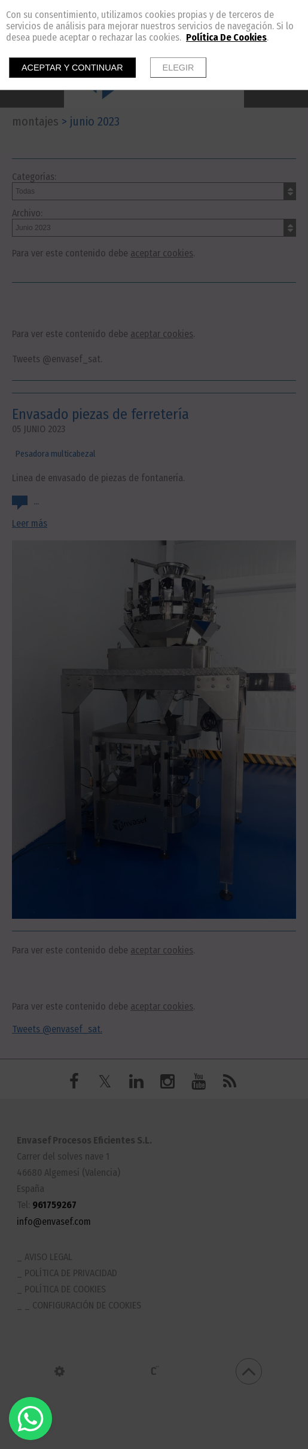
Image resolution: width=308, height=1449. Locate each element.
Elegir (178, 67)
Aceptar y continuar (72, 67)
